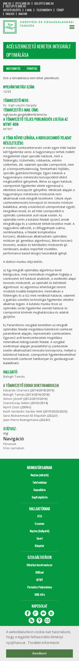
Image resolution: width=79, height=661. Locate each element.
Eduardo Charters (16, 390)
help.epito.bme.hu (16, 6)
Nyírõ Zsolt (11, 407)
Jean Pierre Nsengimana (21, 420)
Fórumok (9, 444)
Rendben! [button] (39, 653)
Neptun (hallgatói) (39, 531)
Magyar (23, 13)
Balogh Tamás (14, 377)
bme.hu (7, 3)
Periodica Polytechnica (39, 587)
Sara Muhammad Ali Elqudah (24, 416)
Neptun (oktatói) (39, 475)
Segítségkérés (40, 497)
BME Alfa (40, 594)
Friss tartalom (13, 448)
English (10, 13)
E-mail (28, 10)
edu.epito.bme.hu (44, 3)
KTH (39, 516)
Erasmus (39, 523)
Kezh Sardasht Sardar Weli (22, 411)
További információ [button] (43, 642)
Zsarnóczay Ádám (16, 403)
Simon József (13, 399)
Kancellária (39, 489)
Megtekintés (13, 68)
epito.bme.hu (22, 3)
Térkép (60, 10)
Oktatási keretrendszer (39, 565)
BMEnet (39, 572)
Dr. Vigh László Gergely (20, 105)
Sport (39, 538)
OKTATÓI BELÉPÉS (12, 10)
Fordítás (32, 68)
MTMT (8, 129)
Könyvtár (39, 545)
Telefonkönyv (44, 10)
